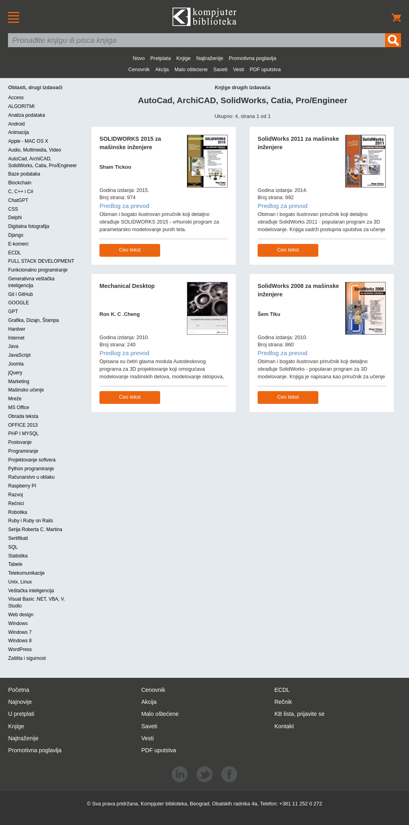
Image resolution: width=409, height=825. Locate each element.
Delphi (15, 217)
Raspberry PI (22, 486)
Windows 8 (20, 640)
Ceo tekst (130, 250)
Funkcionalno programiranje (38, 270)
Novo (139, 58)
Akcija (162, 69)
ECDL (14, 253)
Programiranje (23, 451)
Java (13, 346)
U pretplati (21, 714)
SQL (13, 547)
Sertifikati (18, 538)
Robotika (17, 512)
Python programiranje (31, 468)
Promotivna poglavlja (252, 58)
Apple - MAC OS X (28, 141)
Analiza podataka (26, 115)
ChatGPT (18, 200)
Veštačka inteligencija (31, 590)
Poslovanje (20, 442)
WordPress (20, 649)
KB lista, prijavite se (299, 714)
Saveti (220, 69)
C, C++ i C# (20, 191)
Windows (18, 623)
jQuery (15, 373)
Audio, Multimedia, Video (34, 150)
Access (16, 97)
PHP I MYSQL (23, 433)
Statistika (18, 556)
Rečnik (283, 702)
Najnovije (20, 702)
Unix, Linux (20, 582)
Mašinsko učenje (26, 390)
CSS (13, 209)
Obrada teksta (23, 416)
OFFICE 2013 (23, 425)
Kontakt (284, 726)
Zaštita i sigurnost (27, 658)
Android (16, 124)
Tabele (15, 564)
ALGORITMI (21, 106)
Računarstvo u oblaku (31, 477)
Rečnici (16, 503)
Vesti (238, 69)
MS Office (18, 407)
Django (15, 235)
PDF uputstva (265, 69)
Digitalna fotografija (28, 226)
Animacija (18, 132)
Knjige (184, 58)
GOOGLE (18, 303)
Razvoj (15, 494)
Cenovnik (138, 69)
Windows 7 (20, 632)
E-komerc (18, 244)
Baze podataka (24, 174)
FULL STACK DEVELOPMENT (41, 261)
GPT (13, 311)
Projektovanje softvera (32, 460)
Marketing (18, 381)
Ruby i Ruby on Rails (30, 520)
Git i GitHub (20, 294)
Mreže (14, 399)
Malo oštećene (191, 69)
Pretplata (160, 58)
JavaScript (19, 355)
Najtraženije (209, 58)
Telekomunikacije (26, 573)
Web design (20, 614)
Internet (16, 338)
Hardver (16, 329)
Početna (18, 690)
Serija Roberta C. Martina (35, 529)
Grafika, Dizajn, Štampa (33, 320)
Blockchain (19, 183)
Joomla (16, 364)
